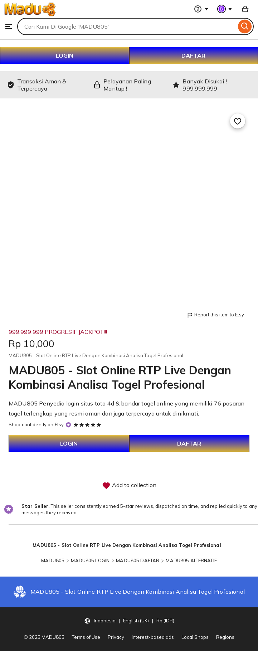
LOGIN (64, 55)
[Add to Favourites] (237, 120)
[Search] (245, 26)
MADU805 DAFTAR (137, 560)
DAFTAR (193, 55)
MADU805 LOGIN (90, 560)
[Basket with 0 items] (245, 9)
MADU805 (52, 560)
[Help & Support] (201, 9)
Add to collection (129, 485)
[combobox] (126, 26)
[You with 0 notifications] (225, 9)
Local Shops (195, 637)
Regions (225, 637)
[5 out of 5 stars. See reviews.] (88, 424)
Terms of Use (86, 637)
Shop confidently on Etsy (36, 424)
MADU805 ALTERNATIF (191, 560)
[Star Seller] (68, 425)
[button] (129, 620)
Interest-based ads (153, 637)
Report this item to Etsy (215, 315)
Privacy (116, 637)
